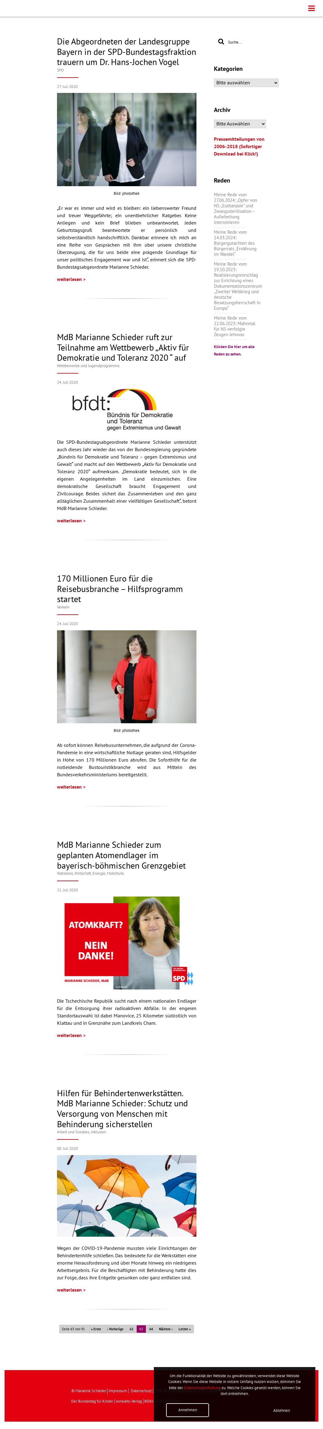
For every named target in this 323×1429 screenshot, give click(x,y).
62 (131, 1329)
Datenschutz (141, 1391)
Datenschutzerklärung (202, 1387)
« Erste (96, 1329)
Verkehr (63, 607)
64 (151, 1329)
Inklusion (98, 1132)
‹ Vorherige (115, 1329)
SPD (60, 70)
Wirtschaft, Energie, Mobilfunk (99, 873)
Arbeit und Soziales (73, 1132)
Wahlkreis (65, 873)
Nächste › (166, 1329)
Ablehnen (281, 1410)
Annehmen (187, 1410)
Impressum (117, 1391)
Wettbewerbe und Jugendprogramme (88, 365)
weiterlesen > (71, 279)
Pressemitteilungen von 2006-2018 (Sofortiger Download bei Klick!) (239, 146)
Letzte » (185, 1329)
